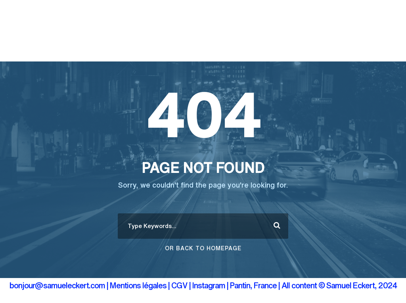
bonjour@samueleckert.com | (59, 285)
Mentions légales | (140, 285)
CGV (179, 285)
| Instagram (208, 285)
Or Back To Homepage (203, 248)
